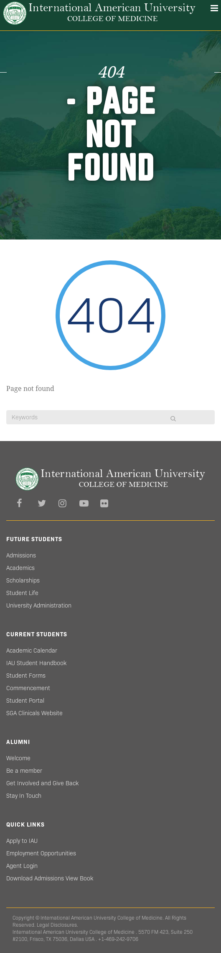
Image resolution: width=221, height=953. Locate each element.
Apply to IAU (22, 841)
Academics (20, 568)
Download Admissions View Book (49, 878)
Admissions (21, 555)
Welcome (18, 758)
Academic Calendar (31, 650)
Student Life (22, 593)
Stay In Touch (23, 795)
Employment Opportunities (41, 853)
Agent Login (22, 866)
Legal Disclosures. (57, 925)
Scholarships (23, 580)
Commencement (28, 688)
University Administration (38, 605)
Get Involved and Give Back (42, 783)
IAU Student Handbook (36, 663)
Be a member (24, 770)
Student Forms (26, 675)
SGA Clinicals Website (34, 713)
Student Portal (25, 700)
